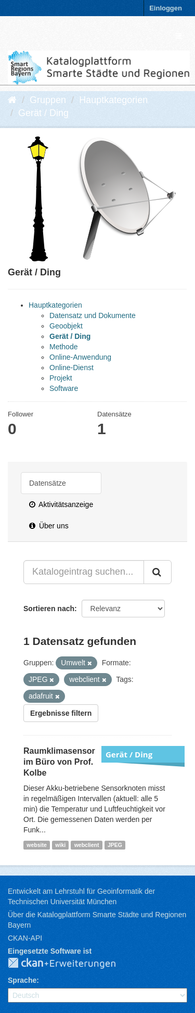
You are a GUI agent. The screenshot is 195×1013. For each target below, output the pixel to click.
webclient (86, 845)
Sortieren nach (48, 608)
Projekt (60, 378)
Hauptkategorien (113, 100)
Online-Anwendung (80, 357)
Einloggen (165, 8)
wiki (60, 845)
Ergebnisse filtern (61, 713)
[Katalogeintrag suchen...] (83, 572)
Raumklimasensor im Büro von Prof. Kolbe (59, 761)
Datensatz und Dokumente (92, 315)
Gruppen (48, 100)
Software (63, 388)
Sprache (22, 980)
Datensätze (47, 483)
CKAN (70, 963)
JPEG (115, 845)
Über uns (49, 526)
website (37, 845)
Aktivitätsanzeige (61, 504)
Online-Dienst (71, 367)
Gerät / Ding (43, 113)
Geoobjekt (66, 326)
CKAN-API (25, 938)
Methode (63, 347)
